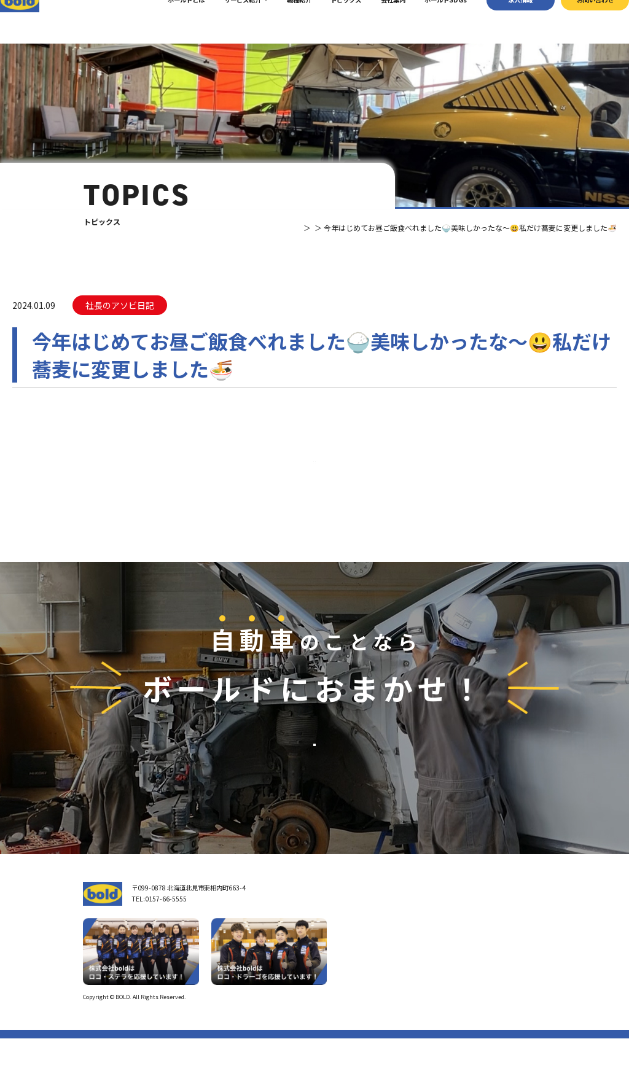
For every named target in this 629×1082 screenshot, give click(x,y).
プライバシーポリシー (518, 1041)
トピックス (329, 21)
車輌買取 (434, 948)
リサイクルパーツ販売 (452, 975)
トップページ (349, 931)
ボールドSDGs (429, 21)
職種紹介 (282, 21)
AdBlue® (434, 989)
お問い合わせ (578, 21)
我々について (349, 954)
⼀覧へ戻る (314, 483)
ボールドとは (170, 21)
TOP (257, 227)
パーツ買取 (437, 962)
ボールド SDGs (355, 998)
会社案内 (376, 21)
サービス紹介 (226, 21)
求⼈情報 (504, 21)
